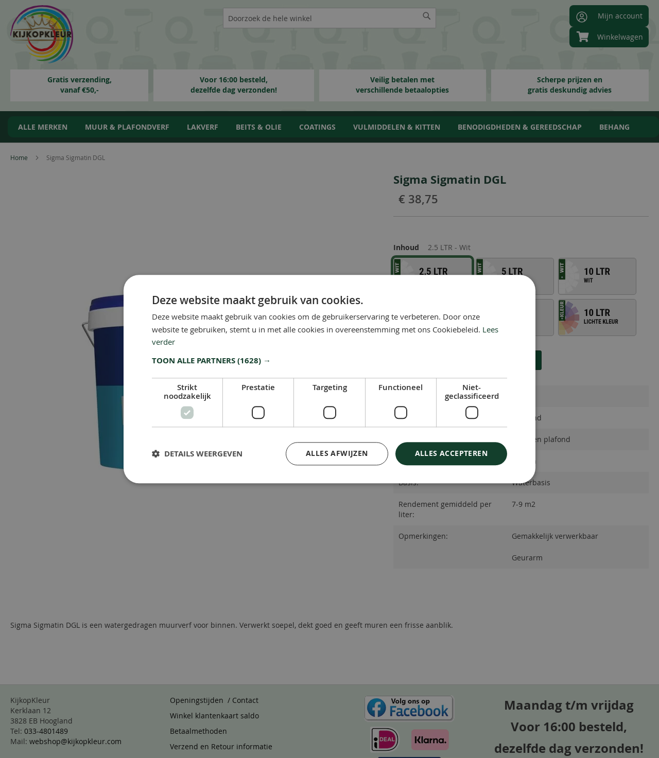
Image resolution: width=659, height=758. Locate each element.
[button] (329, 360)
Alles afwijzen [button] (337, 453)
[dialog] (329, 379)
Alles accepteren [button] (451, 453)
